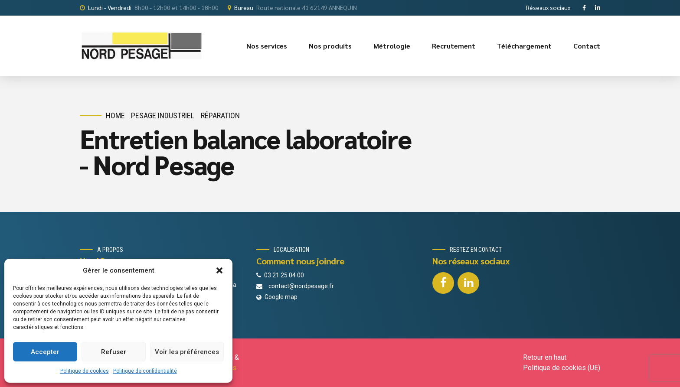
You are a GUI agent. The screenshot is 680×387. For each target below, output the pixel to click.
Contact (586, 45)
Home (115, 115)
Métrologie (391, 45)
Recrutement (453, 45)
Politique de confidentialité (145, 371)
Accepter (45, 352)
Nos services (266, 45)
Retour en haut (544, 357)
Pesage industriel (162, 115)
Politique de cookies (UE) (561, 368)
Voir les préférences (187, 352)
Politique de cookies (84, 371)
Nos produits (330, 45)
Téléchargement (524, 45)
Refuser (113, 352)
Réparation (220, 115)
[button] (219, 270)
